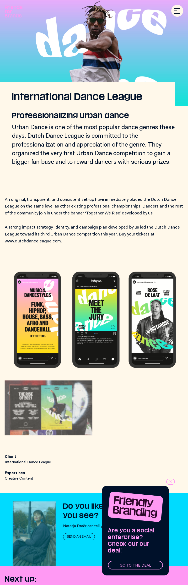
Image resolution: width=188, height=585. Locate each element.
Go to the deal (135, 566)
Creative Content (19, 479)
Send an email (79, 537)
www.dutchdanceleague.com (33, 241)
